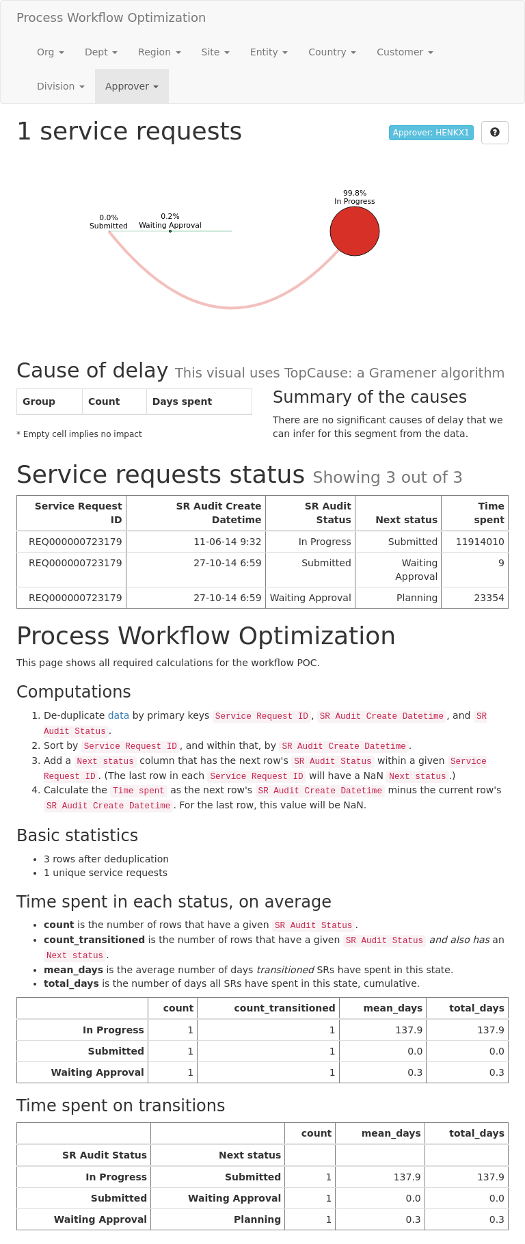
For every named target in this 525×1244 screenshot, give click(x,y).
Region (159, 52)
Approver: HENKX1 (431, 132)
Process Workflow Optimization (111, 17)
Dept (101, 52)
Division (61, 86)
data (119, 715)
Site (216, 52)
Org (50, 52)
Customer (405, 52)
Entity (269, 52)
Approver (132, 86)
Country (332, 52)
